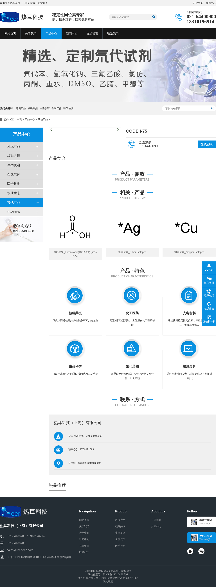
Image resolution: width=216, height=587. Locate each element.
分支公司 (156, 526)
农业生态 (13, 193)
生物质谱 (45, 108)
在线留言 (84, 545)
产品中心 (198, 3)
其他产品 (43, 119)
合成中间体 (13, 211)
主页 (19, 119)
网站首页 (84, 519)
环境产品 (21, 108)
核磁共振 (33, 108)
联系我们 (84, 552)
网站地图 (108, 581)
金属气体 (56, 108)
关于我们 (84, 526)
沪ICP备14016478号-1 (115, 574)
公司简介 (156, 519)
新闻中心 (211, 3)
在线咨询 (206, 144)
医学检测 (68, 108)
